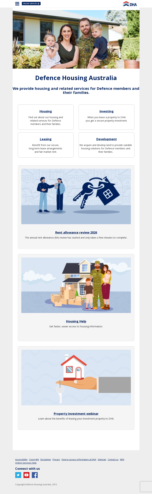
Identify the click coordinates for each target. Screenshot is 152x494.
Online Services (31, 3)
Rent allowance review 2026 (76, 232)
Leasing (46, 139)
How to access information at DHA (79, 459)
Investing (106, 111)
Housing (45, 111)
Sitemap (102, 459)
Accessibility (21, 459)
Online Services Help (26, 462)
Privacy (56, 459)
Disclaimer (45, 459)
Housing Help (76, 321)
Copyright (34, 459)
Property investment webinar (76, 414)
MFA (122, 459)
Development (106, 139)
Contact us (113, 459)
